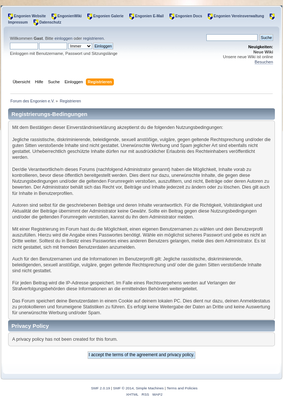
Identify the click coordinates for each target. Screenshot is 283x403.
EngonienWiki (69, 16)
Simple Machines (150, 388)
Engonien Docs (188, 16)
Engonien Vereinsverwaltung (239, 16)
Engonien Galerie (108, 16)
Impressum (18, 22)
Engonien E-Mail (149, 16)
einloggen (64, 38)
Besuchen (264, 62)
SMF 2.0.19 (100, 388)
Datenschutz (50, 22)
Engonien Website (30, 16)
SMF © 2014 (123, 388)
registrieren (93, 38)
